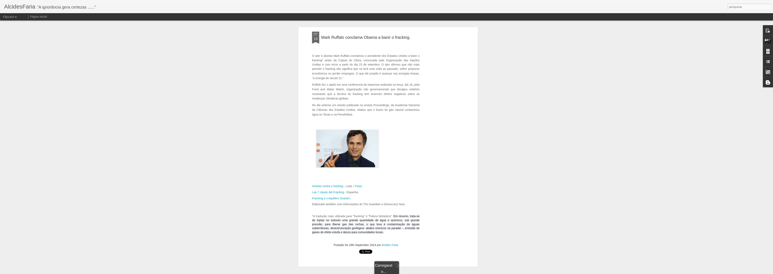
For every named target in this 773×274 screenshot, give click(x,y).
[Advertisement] (442, 95)
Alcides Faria (390, 245)
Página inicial (38, 16)
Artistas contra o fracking (327, 186)
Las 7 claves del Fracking (328, 192)
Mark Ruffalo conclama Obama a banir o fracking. (365, 37)
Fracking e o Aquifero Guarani (331, 198)
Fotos (358, 186)
